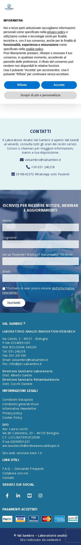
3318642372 (25, 174)
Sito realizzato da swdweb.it (40, 540)
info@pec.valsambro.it (25, 364)
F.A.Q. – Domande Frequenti (23, 469)
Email (6, 271)
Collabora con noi (15, 473)
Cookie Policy (12, 417)
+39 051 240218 (43, 167)
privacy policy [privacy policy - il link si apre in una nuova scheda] (56, 32)
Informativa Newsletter (19, 408)
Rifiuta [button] (22, 85)
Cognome (9, 237)
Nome (6, 220)
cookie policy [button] (34, 49)
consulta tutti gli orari (35, 144)
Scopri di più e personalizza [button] (40, 95)
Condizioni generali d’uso (20, 404)
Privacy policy (12, 413)
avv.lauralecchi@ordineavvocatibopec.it (31, 446)
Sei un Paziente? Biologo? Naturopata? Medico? (37, 254)
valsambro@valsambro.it (43, 160)
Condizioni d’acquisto (17, 399)
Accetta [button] (59, 85)
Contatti (8, 478)
